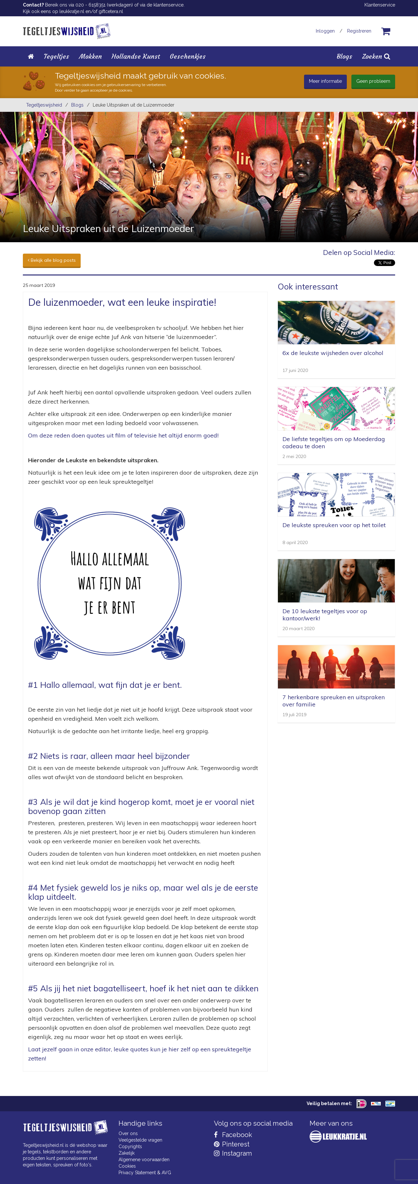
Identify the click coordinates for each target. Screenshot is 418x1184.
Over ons (128, 1133)
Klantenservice (379, 4)
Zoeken (376, 56)
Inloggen (325, 31)
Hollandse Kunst (136, 56)
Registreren (359, 31)
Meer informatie (325, 81)
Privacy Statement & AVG (145, 1172)
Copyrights (130, 1146)
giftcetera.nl (111, 11)
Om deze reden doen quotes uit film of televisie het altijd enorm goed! (123, 435)
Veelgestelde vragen (140, 1140)
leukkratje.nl (71, 11)
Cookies (127, 1166)
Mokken (90, 56)
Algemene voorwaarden (144, 1159)
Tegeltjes (56, 56)
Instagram (233, 1153)
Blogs (344, 56)
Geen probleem (373, 81)
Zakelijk (127, 1153)
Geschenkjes (188, 56)
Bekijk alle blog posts (52, 260)
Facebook (233, 1135)
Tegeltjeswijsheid (44, 105)
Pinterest (231, 1144)
